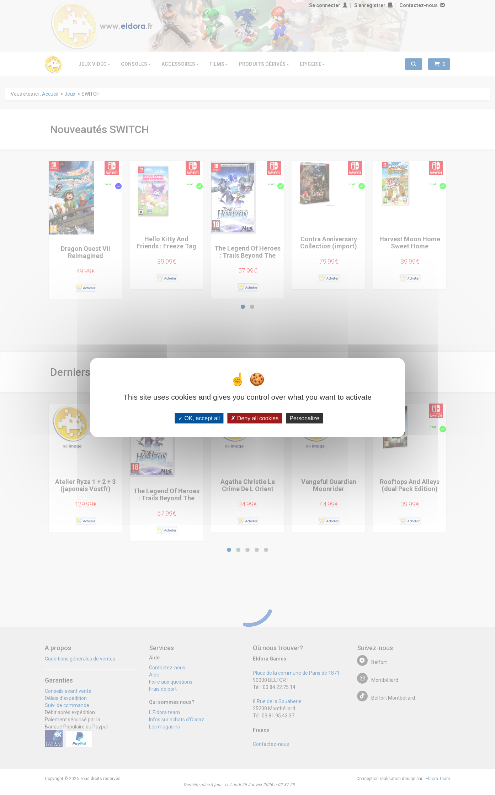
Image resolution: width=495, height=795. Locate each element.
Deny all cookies (254, 418)
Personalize (304, 418)
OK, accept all (199, 418)
